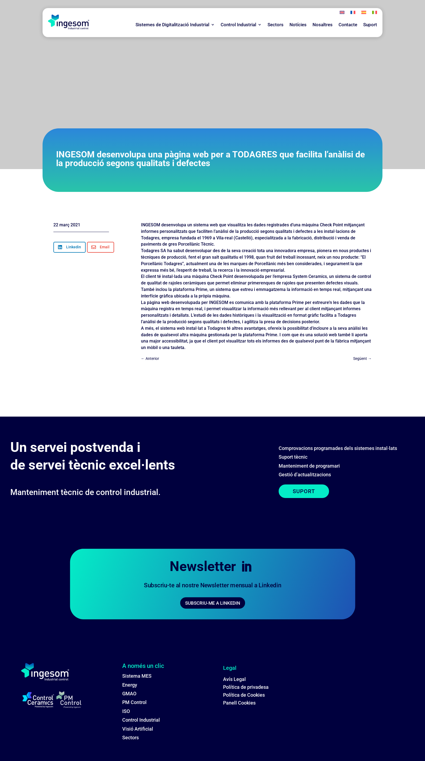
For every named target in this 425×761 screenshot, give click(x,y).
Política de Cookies (244, 695)
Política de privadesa (246, 687)
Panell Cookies (239, 703)
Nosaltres (323, 16)
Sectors (276, 16)
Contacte (348, 16)
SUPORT (304, 491)
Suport (370, 16)
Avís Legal (234, 679)
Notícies (298, 16)
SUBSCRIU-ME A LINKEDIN (212, 603)
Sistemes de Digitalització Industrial (172, 16)
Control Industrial (238, 16)
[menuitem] (342, 5)
